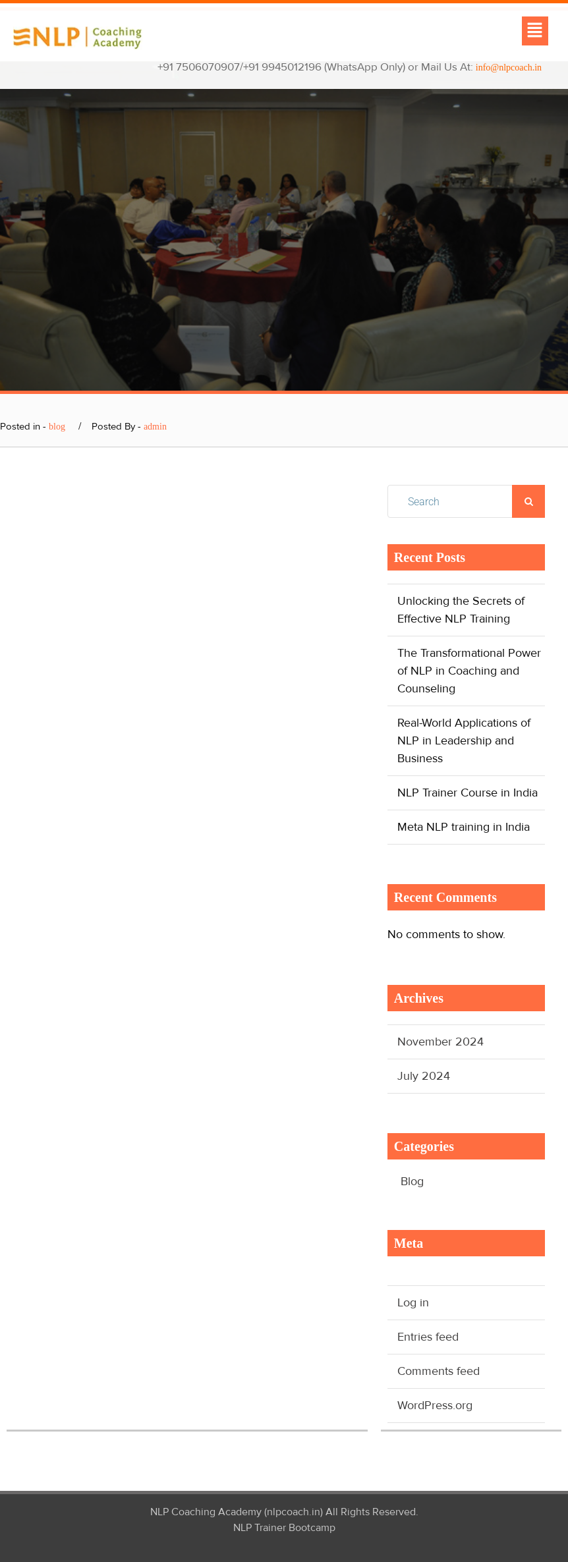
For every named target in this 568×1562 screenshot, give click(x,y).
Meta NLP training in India (463, 827)
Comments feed (438, 1371)
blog (57, 427)
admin (155, 427)
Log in (413, 1302)
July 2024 (423, 1076)
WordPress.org (434, 1405)
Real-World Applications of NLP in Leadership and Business (463, 740)
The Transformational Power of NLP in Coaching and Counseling (469, 671)
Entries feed (428, 1336)
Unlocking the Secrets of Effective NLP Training (461, 610)
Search (528, 501)
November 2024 (440, 1041)
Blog (412, 1181)
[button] (535, 30)
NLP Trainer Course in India (467, 792)
